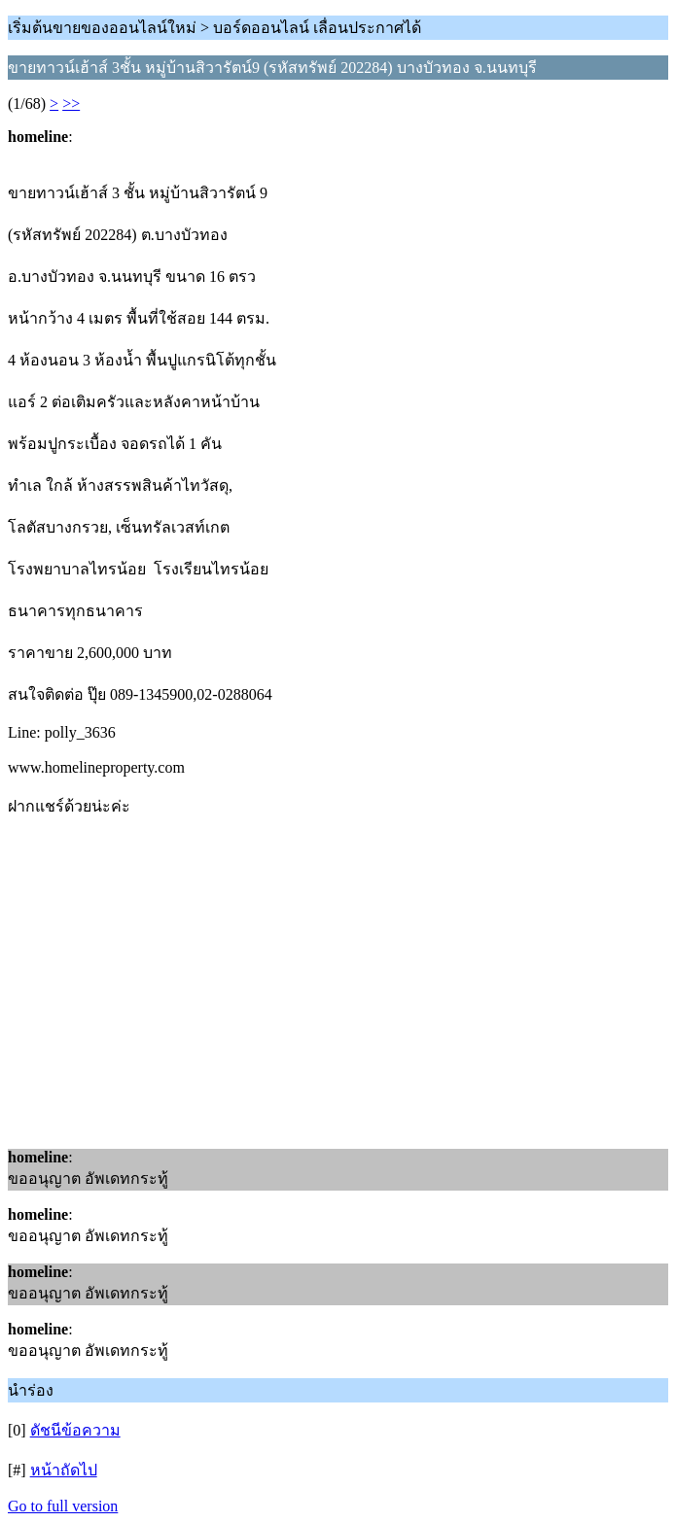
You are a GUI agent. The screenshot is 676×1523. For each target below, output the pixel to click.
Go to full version (63, 1506)
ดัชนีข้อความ (75, 1430)
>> (71, 103)
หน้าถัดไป (63, 1470)
